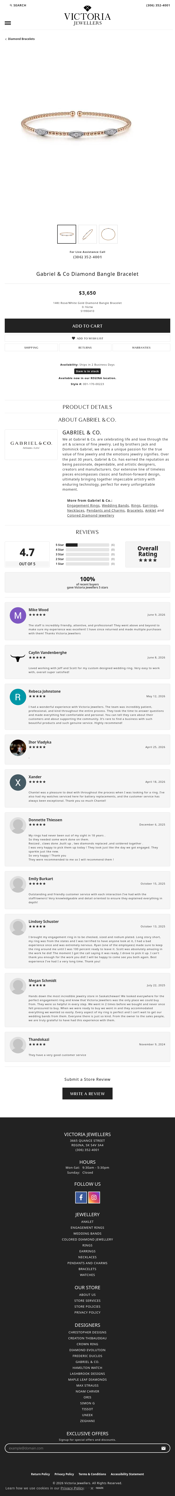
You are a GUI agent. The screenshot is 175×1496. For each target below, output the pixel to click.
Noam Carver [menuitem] (87, 1391)
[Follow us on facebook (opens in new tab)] (81, 1197)
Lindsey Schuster (44, 921)
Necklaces (75, 510)
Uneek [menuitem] (87, 1415)
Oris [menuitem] (88, 1397)
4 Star (60, 550)
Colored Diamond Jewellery (90, 515)
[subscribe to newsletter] (163, 1448)
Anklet (150, 510)
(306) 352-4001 (87, 256)
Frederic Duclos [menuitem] (87, 1356)
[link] (157, 5)
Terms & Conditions (92, 1474)
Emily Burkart (41, 878)
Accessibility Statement (127, 1474)
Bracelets (135, 510)
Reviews (87, 531)
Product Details (88, 406)
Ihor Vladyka (40, 742)
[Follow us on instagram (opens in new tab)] (94, 1197)
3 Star (60, 554)
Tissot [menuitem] (87, 1409)
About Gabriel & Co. (87, 419)
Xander (35, 776)
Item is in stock (87, 371)
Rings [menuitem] (88, 1245)
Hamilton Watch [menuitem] (87, 1368)
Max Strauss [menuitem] (87, 1385)
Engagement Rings (83, 505)
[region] (87, 137)
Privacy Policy (87, 1312)
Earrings (150, 505)
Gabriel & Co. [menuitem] (88, 1362)
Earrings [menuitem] (87, 1251)
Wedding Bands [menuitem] (87, 1233)
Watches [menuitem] (87, 1275)
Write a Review (87, 1093)
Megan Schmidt (43, 980)
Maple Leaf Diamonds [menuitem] (87, 1379)
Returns (85, 347)
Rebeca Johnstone (45, 691)
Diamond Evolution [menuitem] (87, 1350)
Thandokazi (39, 1039)
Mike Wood (38, 609)
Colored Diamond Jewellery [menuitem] (87, 1239)
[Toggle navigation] (8, 23)
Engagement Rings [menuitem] (88, 1227)
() (113, 545)
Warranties (141, 347)
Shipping (31, 347)
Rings (136, 505)
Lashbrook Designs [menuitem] (87, 1373)
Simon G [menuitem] (87, 1403)
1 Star (60, 564)
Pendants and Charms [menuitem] (87, 1263)
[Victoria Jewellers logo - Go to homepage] (87, 16)
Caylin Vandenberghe (48, 652)
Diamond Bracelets (21, 39)
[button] (17, 5)
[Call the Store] (88, 1150)
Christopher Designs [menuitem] (88, 1332)
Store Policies (87, 1306)
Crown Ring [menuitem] (87, 1344)
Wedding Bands (115, 505)
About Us (87, 1295)
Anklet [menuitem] (87, 1221)
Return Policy (40, 1474)
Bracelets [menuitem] (87, 1269)
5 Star (60, 545)
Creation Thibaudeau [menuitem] (87, 1338)
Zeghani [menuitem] (87, 1421)
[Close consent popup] (92, 1488)
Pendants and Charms (106, 510)
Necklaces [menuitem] (87, 1257)
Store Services (87, 1300)
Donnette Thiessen (45, 819)
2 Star (60, 559)
